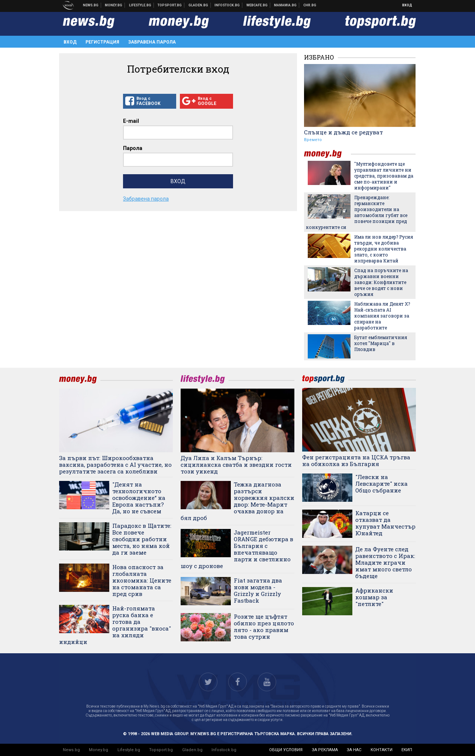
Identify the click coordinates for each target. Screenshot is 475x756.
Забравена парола (152, 42)
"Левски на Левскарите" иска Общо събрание (381, 483)
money (327, 154)
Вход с (149, 101)
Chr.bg (310, 5)
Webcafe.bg (257, 5)
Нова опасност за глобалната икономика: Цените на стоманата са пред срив (141, 580)
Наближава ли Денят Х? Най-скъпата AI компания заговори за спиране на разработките (382, 316)
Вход (407, 5)
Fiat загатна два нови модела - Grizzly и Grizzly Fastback (258, 590)
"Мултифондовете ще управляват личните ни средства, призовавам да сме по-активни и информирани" (383, 176)
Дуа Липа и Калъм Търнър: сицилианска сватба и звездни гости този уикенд (236, 464)
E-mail (131, 121)
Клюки (140, 5)
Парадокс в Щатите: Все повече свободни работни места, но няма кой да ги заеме (141, 539)
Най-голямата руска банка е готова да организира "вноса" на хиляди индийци (115, 625)
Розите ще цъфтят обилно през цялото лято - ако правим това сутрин (264, 626)
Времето (313, 139)
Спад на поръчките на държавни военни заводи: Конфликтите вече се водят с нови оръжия (381, 282)
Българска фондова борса (227, 5)
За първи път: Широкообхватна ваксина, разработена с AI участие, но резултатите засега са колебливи (115, 464)
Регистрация (102, 42)
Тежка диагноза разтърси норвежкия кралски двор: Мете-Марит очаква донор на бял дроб (237, 501)
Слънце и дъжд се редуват (343, 132)
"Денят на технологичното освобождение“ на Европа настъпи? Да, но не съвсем (138, 497)
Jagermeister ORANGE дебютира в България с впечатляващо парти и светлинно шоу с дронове (237, 549)
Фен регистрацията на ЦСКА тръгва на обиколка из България (356, 460)
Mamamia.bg (285, 5)
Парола (132, 148)
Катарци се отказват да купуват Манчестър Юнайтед (385, 523)
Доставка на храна (198, 5)
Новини (91, 5)
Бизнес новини (114, 5)
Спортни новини (169, 5)
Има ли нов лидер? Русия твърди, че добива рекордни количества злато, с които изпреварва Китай (383, 249)
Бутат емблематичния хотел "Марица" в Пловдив (380, 343)
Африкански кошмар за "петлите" (374, 597)
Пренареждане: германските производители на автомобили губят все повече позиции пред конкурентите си (356, 212)
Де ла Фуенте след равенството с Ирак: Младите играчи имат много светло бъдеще (385, 562)
